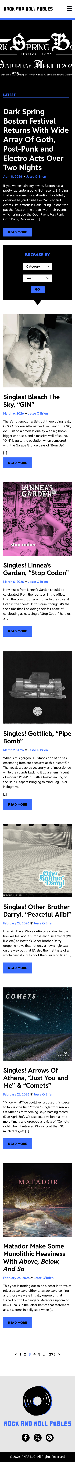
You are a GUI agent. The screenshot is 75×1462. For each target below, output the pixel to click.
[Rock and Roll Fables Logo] (37, 1406)
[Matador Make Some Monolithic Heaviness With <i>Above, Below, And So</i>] (37, 1245)
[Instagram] (50, 1438)
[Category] (37, 266)
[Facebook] (26, 1438)
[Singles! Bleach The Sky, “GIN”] (37, 391)
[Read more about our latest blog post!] (17, 232)
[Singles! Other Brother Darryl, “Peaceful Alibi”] (37, 899)
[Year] (37, 278)
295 (52, 1354)
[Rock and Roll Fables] (28, 8)
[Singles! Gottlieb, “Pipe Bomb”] (37, 730)
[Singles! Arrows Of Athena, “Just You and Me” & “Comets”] (37, 1068)
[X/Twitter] (38, 1438)
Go (37, 289)
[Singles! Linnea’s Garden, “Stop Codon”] (37, 559)
